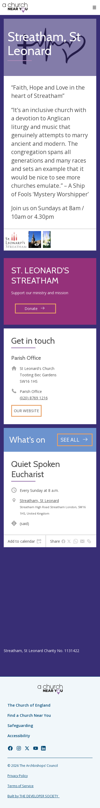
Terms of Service (20, 786)
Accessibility (18, 735)
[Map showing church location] (50, 597)
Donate (35, 308)
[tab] (24, 541)
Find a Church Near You (29, 715)
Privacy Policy (17, 775)
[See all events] (75, 440)
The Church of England (28, 705)
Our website (26, 410)
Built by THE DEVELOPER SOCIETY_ (33, 796)
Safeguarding (20, 725)
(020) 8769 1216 (34, 397)
